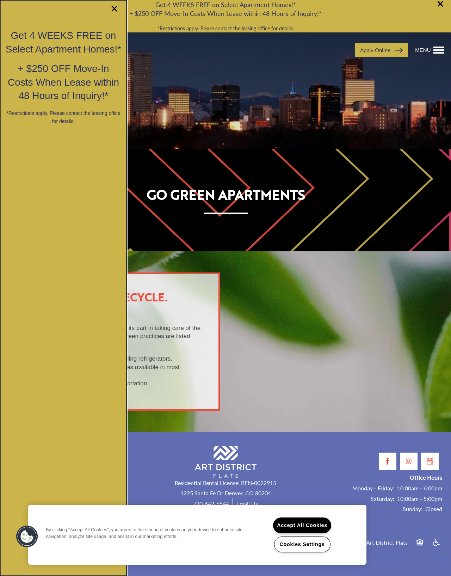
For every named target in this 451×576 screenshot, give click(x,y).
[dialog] (63, 288)
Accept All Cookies (302, 525)
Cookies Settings (302, 544)
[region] (197, 535)
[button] (27, 536)
